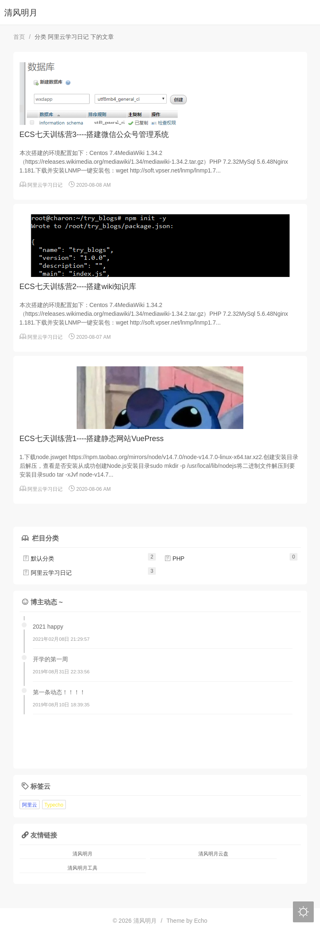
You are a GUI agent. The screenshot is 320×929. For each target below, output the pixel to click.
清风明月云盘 (213, 854)
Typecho (54, 805)
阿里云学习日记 (45, 185)
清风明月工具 (83, 868)
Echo (201, 920)
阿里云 (29, 805)
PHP (174, 558)
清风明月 (21, 12)
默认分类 (38, 558)
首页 (19, 36)
